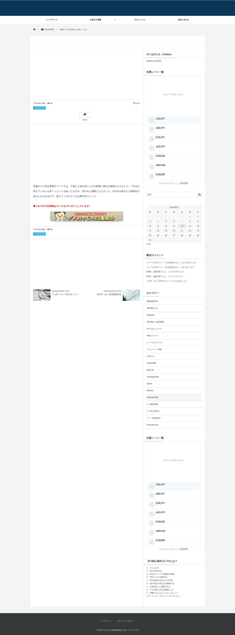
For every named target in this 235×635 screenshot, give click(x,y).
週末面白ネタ (152, 308)
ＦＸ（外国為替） (154, 418)
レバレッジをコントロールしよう (166, 596)
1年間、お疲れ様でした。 (157, 272)
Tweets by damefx (153, 61)
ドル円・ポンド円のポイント (65, 294)
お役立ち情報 (95, 20)
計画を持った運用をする (160, 587)
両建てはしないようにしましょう (164, 593)
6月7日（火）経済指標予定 (109, 294)
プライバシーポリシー (125, 621)
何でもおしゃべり (154, 329)
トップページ (51, 20)
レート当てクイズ (154, 342)
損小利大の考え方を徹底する (162, 583)
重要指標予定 (152, 301)
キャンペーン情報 (154, 349)
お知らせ (150, 356)
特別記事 (150, 315)
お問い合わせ (183, 20)
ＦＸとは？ (154, 568)
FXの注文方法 (156, 571)
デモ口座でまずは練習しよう (162, 590)
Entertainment (152, 425)
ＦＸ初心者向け (153, 411)
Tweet (84, 120)
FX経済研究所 (39, 108)
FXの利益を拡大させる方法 (161, 580)
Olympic (150, 390)
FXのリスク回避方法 (158, 577)
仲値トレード (152, 335)
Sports (149, 384)
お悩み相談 (151, 363)
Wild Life (150, 370)
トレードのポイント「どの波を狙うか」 (163, 262)
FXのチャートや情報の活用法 (162, 574)
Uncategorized (153, 377)
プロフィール (139, 20)
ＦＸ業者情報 (152, 404)
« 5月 (148, 244)
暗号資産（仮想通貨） (156, 322)
